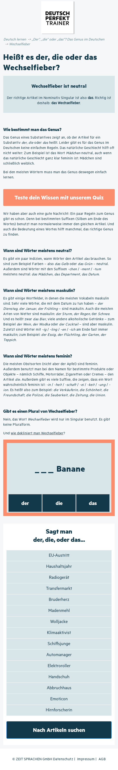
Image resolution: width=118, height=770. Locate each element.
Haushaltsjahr (59, 566)
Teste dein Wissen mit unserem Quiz (59, 197)
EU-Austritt (59, 555)
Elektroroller (59, 665)
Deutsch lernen (14, 39)
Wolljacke (59, 621)
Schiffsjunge (59, 643)
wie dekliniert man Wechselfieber (37, 433)
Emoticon (59, 699)
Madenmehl (59, 610)
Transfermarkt (59, 588)
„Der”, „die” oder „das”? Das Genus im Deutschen (68, 39)
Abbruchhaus (59, 688)
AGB (102, 759)
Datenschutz (63, 759)
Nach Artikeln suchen (59, 729)
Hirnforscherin (59, 710)
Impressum (86, 759)
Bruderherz (59, 599)
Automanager (59, 654)
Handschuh (59, 677)
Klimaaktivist (59, 632)
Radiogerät (59, 577)
